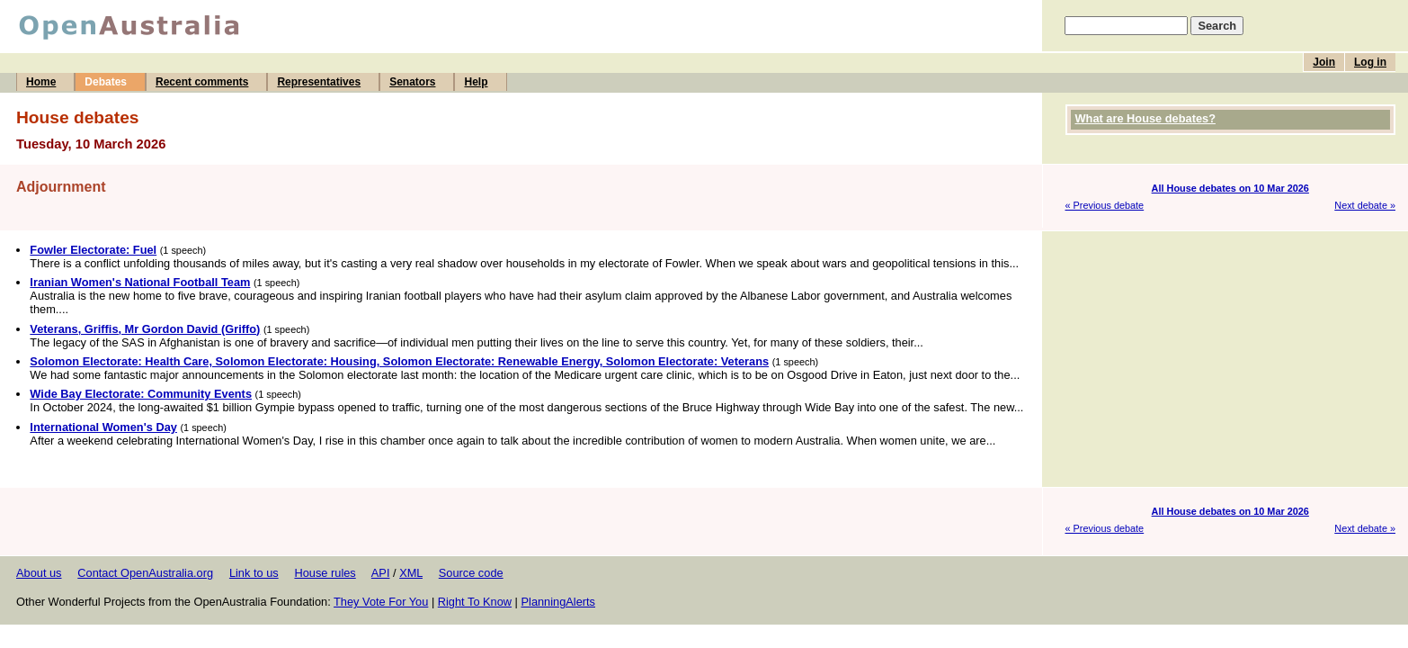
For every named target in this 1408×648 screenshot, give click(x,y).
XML (411, 573)
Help (475, 82)
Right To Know (475, 601)
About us (39, 573)
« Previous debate (1105, 205)
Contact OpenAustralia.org (145, 573)
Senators (412, 82)
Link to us (254, 573)
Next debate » (1364, 205)
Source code (471, 573)
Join (1324, 62)
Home (41, 82)
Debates (106, 82)
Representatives (319, 82)
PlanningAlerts (558, 601)
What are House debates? (1145, 118)
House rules (324, 573)
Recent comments (202, 82)
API (380, 573)
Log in (1370, 62)
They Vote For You (381, 601)
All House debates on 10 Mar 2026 (1230, 188)
